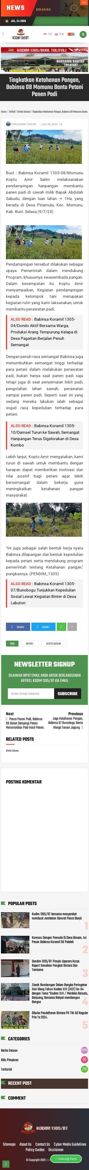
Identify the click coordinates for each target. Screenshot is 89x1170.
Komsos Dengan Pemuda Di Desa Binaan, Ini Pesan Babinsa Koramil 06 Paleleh (59, 940)
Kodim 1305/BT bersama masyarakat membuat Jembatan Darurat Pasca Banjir (57, 916)
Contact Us (42, 1144)
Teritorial (6, 1070)
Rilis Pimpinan (10, 1060)
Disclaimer (56, 1150)
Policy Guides (35, 1150)
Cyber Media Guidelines (70, 1144)
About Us (25, 1144)
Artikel (29, 644)
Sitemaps (9, 1144)
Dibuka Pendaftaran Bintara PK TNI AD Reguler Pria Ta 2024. (60, 1015)
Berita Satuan (53, 644)
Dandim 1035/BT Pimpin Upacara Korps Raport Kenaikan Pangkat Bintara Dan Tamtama (56, 965)
